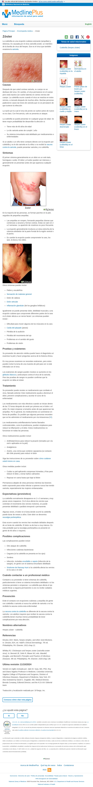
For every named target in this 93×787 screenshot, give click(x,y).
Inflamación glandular (15, 306)
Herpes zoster (65, 87)
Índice (59, 765)
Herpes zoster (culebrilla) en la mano (80, 109)
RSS (47, 770)
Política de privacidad (37, 776)
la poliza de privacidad (47, 730)
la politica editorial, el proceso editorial (29, 730)
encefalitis (26, 561)
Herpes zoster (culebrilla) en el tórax (66, 144)
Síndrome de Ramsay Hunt (17, 567)
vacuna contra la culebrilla (15, 611)
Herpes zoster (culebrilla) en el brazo (80, 126)
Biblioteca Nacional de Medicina (17, 4)
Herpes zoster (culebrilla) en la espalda (66, 71)
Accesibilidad (49, 776)
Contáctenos (69, 765)
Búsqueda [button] (20, 24)
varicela (15, 49)
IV (51, 417)
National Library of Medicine (17, 781)
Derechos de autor (24, 776)
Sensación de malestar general (19, 294)
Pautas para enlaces (60, 776)
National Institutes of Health (46, 784)
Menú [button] (6, 24)
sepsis (35, 561)
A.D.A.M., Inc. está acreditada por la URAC (24, 722)
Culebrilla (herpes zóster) (70, 48)
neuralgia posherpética (12, 517)
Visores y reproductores (75, 776)
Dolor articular (12, 302)
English (88, 24)
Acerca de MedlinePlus (29, 765)
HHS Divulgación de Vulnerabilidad (47, 778)
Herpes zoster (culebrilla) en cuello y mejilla (65, 109)
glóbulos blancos (9, 375)
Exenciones (13, 776)
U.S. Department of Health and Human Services (69, 781)
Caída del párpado (14, 328)
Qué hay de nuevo (48, 765)
